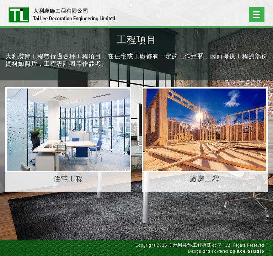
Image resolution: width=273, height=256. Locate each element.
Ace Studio (250, 251)
